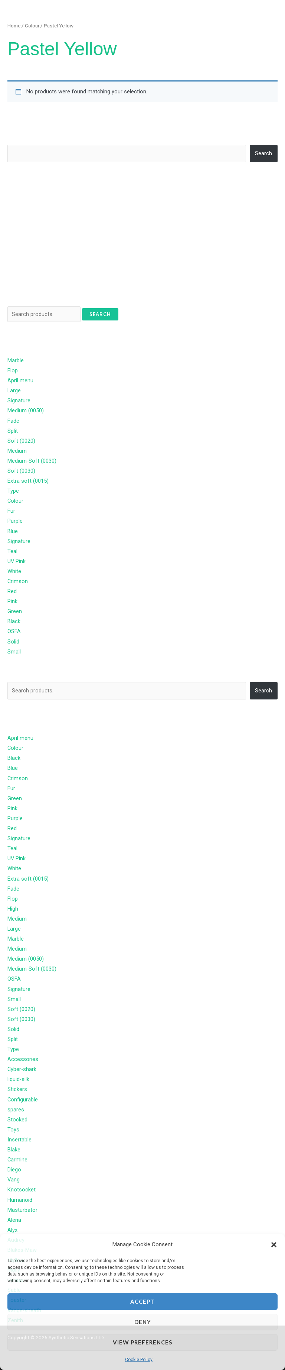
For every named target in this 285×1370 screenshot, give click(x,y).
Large (14, 390)
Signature (18, 400)
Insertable (19, 1139)
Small (14, 651)
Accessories (22, 1059)
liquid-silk (18, 1079)
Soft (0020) (21, 441)
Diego (14, 1169)
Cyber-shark (21, 1069)
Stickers (17, 1089)
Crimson (17, 581)
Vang (13, 1179)
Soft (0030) (21, 471)
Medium (17, 451)
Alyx (12, 1230)
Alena (14, 1220)
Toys (13, 1129)
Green (14, 611)
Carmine (17, 1159)
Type (13, 491)
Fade (13, 421)
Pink (12, 601)
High (12, 908)
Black (13, 621)
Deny (142, 1322)
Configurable (22, 1099)
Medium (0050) (25, 410)
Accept (142, 1301)
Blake (13, 1149)
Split (12, 431)
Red (12, 591)
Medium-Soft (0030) (31, 461)
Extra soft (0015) (28, 481)
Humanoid (19, 1200)
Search (15, 139)
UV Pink (16, 561)
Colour (32, 26)
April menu (20, 380)
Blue (12, 531)
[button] (274, 1244)
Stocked (17, 1119)
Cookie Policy (139, 1359)
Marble (15, 360)
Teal (12, 551)
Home (13, 26)
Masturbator (22, 1210)
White (14, 571)
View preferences (142, 1342)
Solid (13, 641)
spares (15, 1109)
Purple (15, 521)
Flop (12, 370)
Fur (11, 511)
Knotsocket (21, 1189)
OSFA (14, 631)
